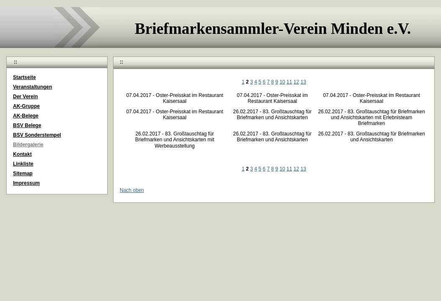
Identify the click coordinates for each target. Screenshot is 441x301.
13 (303, 82)
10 (282, 82)
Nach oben (132, 190)
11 (289, 82)
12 (296, 82)
